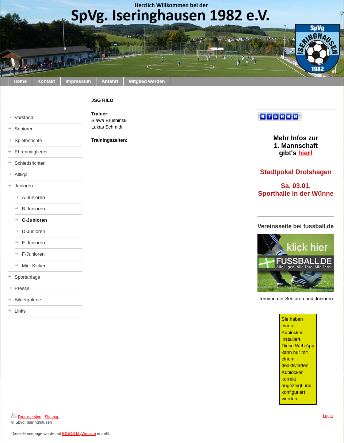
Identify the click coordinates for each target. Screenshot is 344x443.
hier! (305, 153)
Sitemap (52, 417)
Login (328, 415)
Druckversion (26, 417)
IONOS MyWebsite (79, 433)
